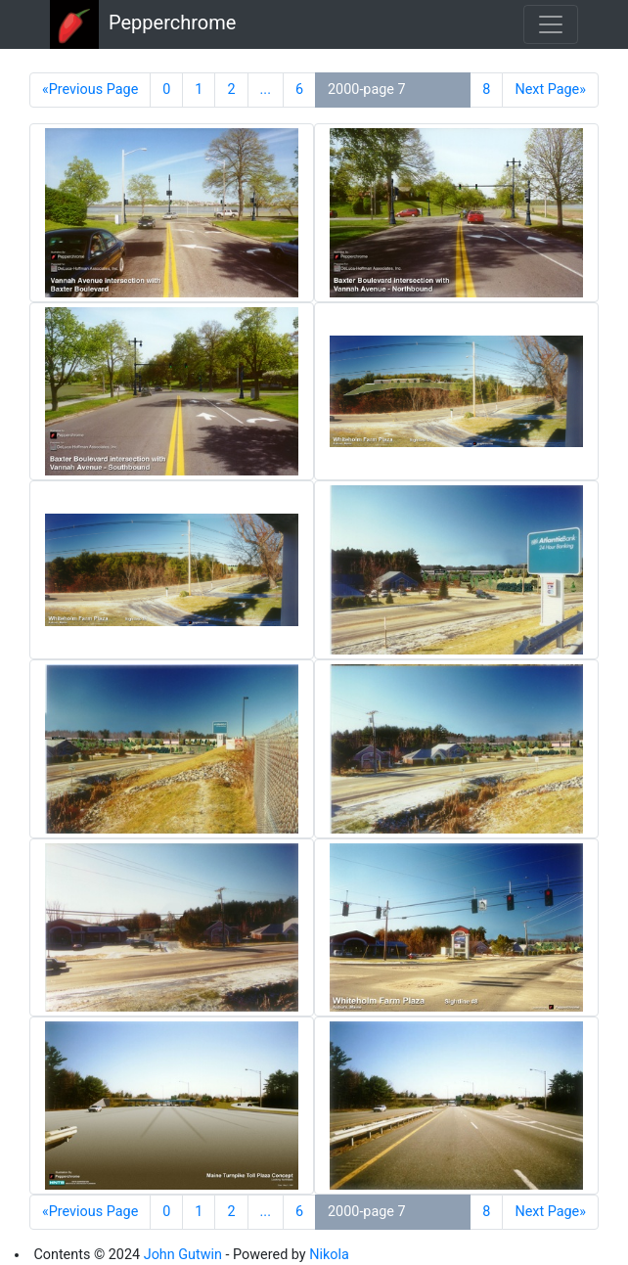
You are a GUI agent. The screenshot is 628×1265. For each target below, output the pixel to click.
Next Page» (550, 89)
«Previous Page (90, 89)
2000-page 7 (367, 89)
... (265, 89)
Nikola (329, 1254)
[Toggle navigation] (550, 24)
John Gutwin (183, 1254)
